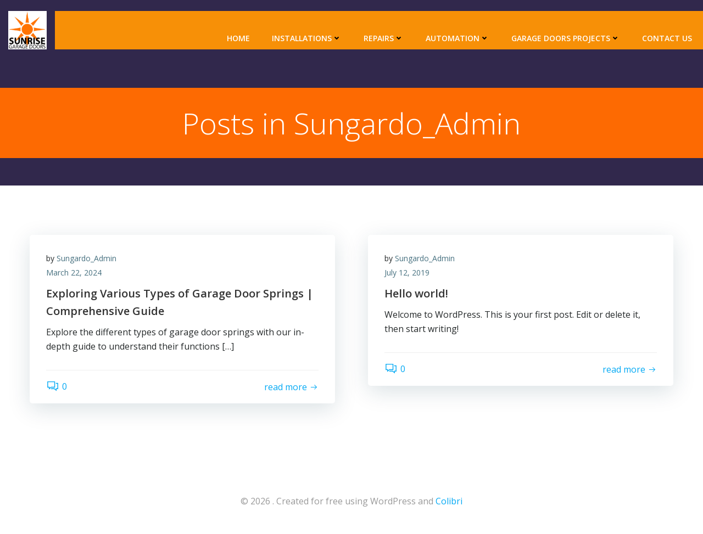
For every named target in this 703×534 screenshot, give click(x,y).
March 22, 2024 (74, 272)
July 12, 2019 (406, 272)
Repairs (384, 38)
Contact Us (667, 38)
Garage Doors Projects (565, 38)
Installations (307, 38)
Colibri (449, 501)
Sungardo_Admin (86, 258)
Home (238, 38)
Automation (457, 38)
